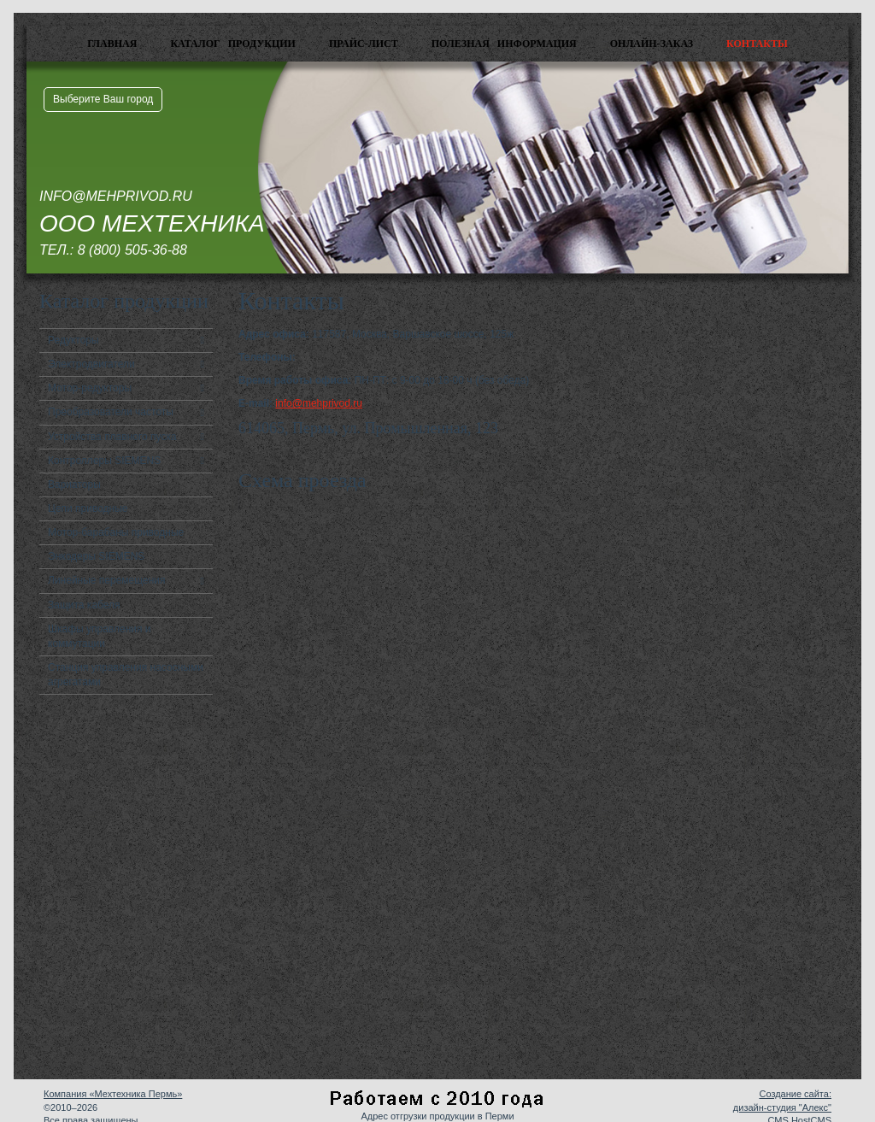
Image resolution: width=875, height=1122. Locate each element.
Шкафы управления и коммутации (99, 636)
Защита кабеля (84, 605)
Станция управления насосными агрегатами (125, 674)
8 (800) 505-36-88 (132, 250)
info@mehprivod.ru (318, 403)
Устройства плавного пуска (112, 437)
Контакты (757, 44)
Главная (112, 44)
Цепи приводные (88, 508)
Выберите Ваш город (103, 99)
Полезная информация (504, 44)
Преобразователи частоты (110, 412)
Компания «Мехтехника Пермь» (113, 1094)
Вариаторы (74, 485)
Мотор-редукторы (90, 388)
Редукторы (73, 340)
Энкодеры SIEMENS (96, 556)
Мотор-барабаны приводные (116, 532)
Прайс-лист (363, 44)
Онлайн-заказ (651, 44)
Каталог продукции (233, 44)
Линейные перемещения (107, 580)
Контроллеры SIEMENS (104, 461)
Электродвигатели (91, 364)
